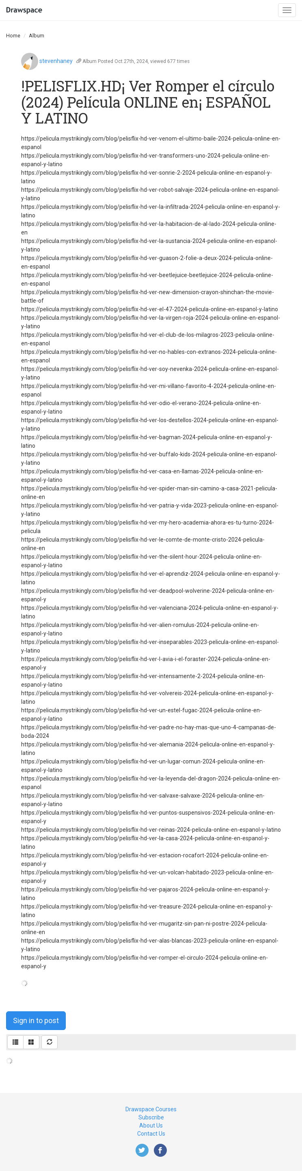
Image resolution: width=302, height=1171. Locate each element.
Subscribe (151, 1117)
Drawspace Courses (151, 1109)
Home (13, 36)
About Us (151, 1125)
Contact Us (151, 1133)
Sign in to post (36, 1020)
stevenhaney (56, 61)
